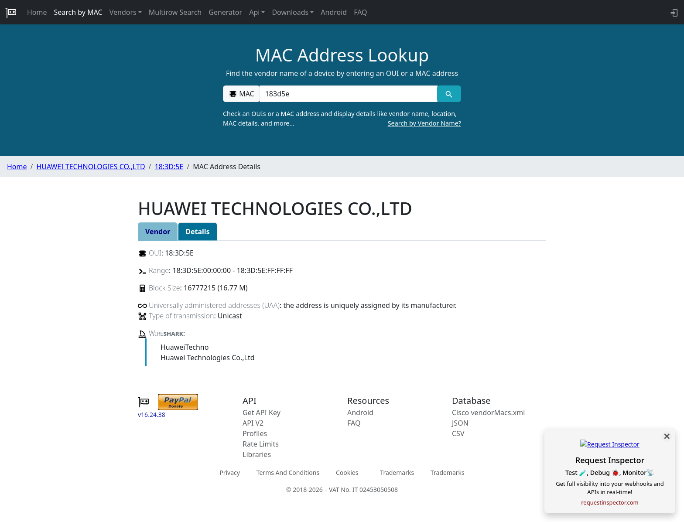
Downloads (290, 12)
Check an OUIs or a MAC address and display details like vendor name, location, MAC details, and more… (342, 118)
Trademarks (397, 472)
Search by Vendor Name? (424, 123)
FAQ (360, 12)
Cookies (347, 472)
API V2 (253, 423)
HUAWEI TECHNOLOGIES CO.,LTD (90, 166)
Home (37, 12)
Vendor (157, 231)
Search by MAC (78, 12)
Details (197, 231)
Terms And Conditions (287, 472)
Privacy (229, 472)
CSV (458, 433)
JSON (460, 423)
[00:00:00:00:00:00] (349, 93)
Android (334, 12)
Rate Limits (261, 444)
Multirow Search (175, 12)
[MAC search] (449, 93)
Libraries (257, 454)
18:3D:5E (169, 166)
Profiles (255, 433)
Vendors (123, 12)
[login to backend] (673, 12)
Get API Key (261, 412)
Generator (225, 12)
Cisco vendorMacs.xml (488, 412)
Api (254, 12)
